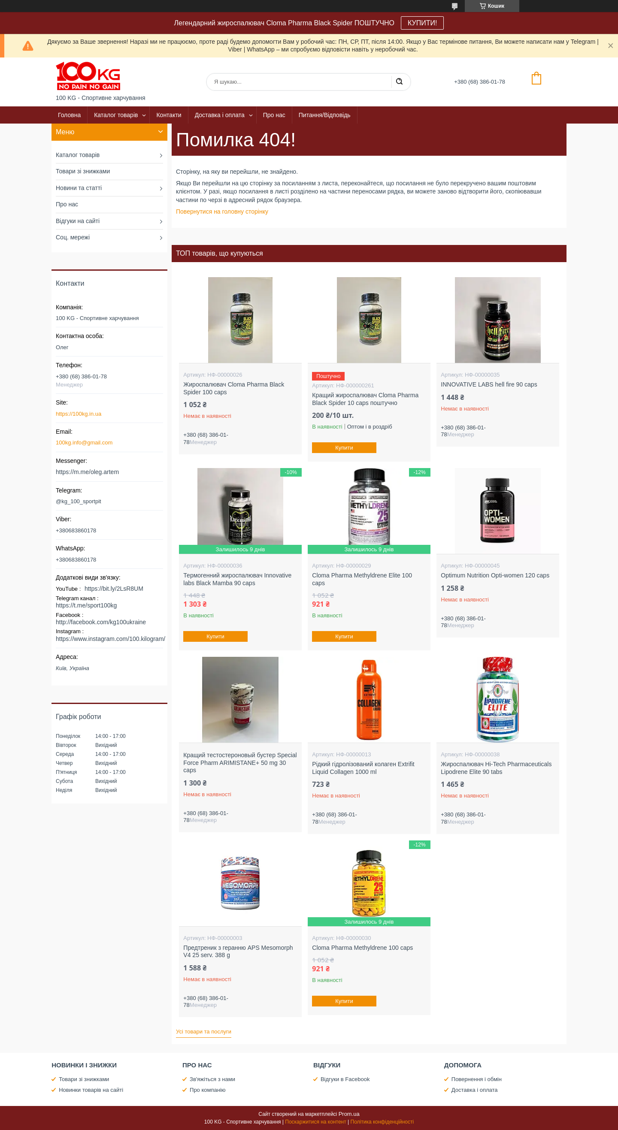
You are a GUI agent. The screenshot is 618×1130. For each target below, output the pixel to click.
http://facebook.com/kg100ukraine (101, 622)
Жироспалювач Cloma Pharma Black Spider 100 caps (233, 388)
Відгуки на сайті (78, 221)
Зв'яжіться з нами (212, 1079)
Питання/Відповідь (325, 115)
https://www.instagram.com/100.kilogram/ (110, 638)
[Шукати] (399, 82)
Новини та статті (79, 187)
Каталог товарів (116, 115)
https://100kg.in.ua (78, 414)
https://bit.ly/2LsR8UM (114, 588)
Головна (69, 115)
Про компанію (208, 1090)
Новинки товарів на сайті (91, 1090)
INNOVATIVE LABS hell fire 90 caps (489, 384)
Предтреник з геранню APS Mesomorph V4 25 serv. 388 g (238, 951)
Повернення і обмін (476, 1079)
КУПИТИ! (422, 23)
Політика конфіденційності (382, 1122)
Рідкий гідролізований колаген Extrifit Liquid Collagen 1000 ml (363, 768)
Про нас (274, 115)
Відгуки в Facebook (345, 1079)
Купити (345, 447)
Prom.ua (349, 1114)
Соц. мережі (73, 237)
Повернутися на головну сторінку (222, 211)
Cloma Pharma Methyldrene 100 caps (362, 947)
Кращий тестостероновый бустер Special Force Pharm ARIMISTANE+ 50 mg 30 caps (240, 762)
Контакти (168, 115)
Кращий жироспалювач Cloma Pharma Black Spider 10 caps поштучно (365, 399)
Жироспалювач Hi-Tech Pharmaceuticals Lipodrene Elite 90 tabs (496, 768)
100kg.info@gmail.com (84, 442)
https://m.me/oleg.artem (87, 471)
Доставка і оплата (220, 115)
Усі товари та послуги (203, 1031)
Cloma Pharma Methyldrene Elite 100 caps (362, 579)
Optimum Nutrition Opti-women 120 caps (495, 575)
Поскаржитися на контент (315, 1122)
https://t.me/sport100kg (86, 605)
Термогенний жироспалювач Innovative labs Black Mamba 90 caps (237, 579)
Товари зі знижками (83, 171)
